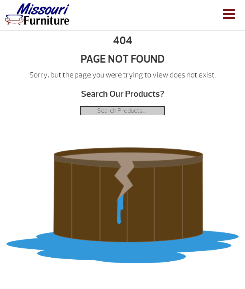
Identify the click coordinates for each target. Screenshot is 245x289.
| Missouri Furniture (37, 14)
